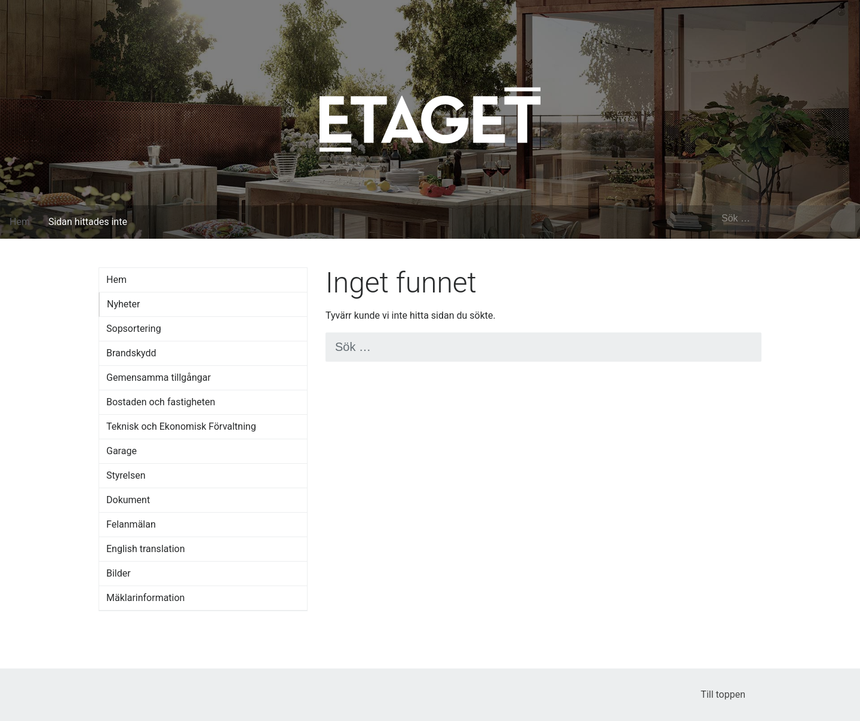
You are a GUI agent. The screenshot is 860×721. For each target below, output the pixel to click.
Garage (121, 451)
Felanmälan (131, 524)
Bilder (118, 573)
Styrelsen (126, 475)
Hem (20, 221)
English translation (145, 548)
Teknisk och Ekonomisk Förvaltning (181, 426)
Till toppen (731, 694)
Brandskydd (131, 353)
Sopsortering (133, 328)
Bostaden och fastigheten (160, 402)
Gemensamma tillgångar (158, 377)
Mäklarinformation (145, 597)
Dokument (128, 500)
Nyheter (123, 304)
